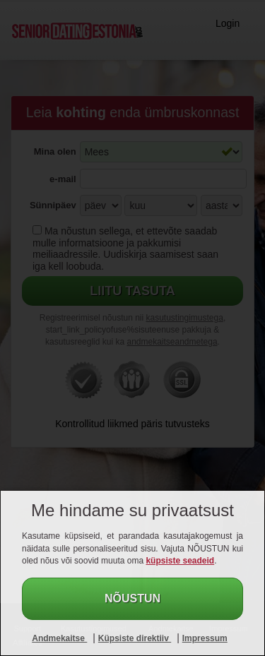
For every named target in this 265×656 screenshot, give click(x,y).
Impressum (205, 638)
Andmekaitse (59, 638)
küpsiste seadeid (180, 561)
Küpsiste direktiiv (134, 638)
